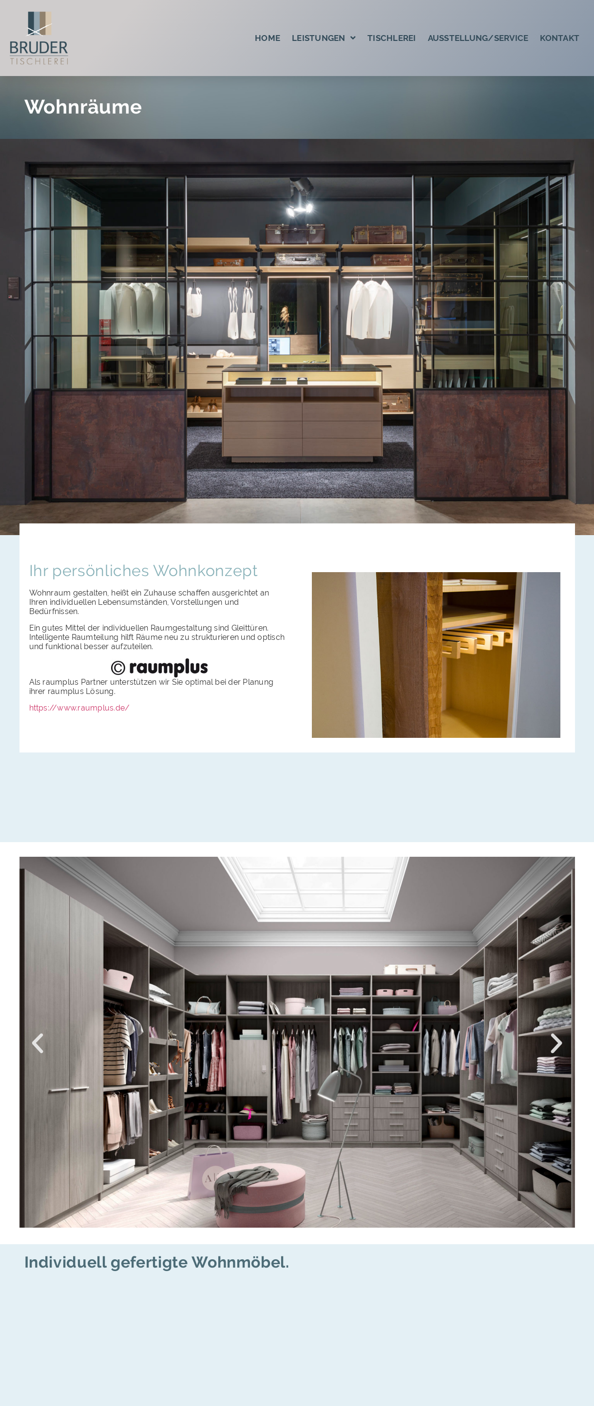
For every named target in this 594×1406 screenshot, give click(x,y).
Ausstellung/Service (478, 38)
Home (267, 38)
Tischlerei (391, 38)
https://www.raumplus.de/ (79, 708)
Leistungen (324, 38)
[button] (37, 1043)
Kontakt (559, 38)
